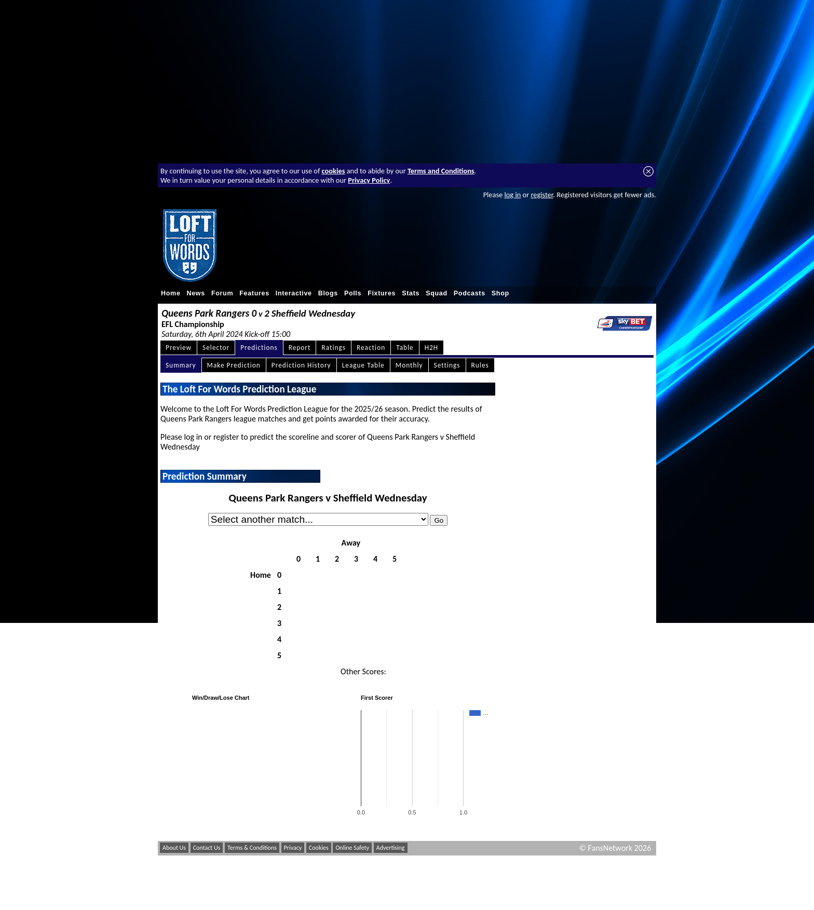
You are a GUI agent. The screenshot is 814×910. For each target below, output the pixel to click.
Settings (447, 365)
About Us (174, 847)
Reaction (371, 347)
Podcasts (469, 293)
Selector (215, 347)
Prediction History (301, 365)
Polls (352, 293)
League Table (363, 365)
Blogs (328, 293)
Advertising (390, 847)
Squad (436, 293)
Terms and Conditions (441, 170)
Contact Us (207, 847)
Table (405, 347)
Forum (222, 293)
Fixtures (382, 293)
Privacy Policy (369, 180)
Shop (500, 293)
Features (254, 293)
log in (512, 194)
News (196, 293)
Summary (181, 365)
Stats (410, 293)
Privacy (293, 847)
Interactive (294, 293)
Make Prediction (234, 365)
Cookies (319, 847)
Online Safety (352, 847)
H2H (431, 347)
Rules (480, 365)
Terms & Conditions (252, 847)
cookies (333, 170)
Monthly (409, 365)
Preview (179, 347)
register (542, 194)
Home (171, 293)
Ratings (333, 347)
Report (300, 347)
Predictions (258, 347)
